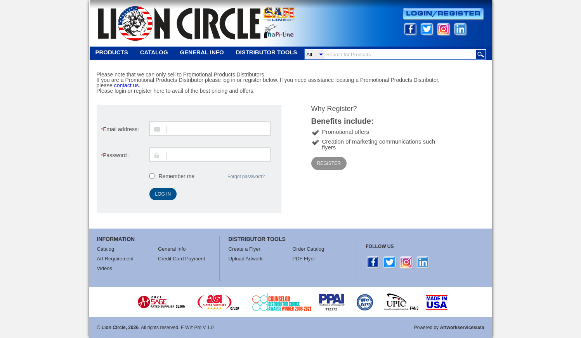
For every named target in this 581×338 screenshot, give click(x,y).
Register (329, 163)
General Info (172, 248)
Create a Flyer (244, 248)
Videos (105, 268)
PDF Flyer (304, 258)
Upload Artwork (246, 258)
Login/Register (443, 14)
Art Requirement (115, 258)
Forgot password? (246, 176)
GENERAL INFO (202, 52)
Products (111, 52)
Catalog (154, 52)
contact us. (127, 85)
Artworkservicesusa (462, 327)
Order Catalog (308, 248)
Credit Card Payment (181, 258)
